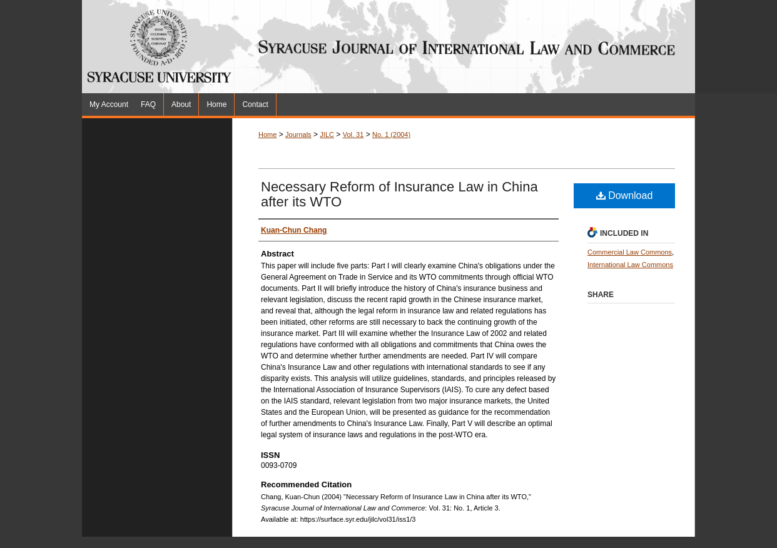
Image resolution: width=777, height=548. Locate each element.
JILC (327, 134)
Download (624, 195)
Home (267, 134)
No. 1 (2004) (391, 134)
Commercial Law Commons (629, 252)
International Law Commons (630, 264)
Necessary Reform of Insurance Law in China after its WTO (399, 194)
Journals (298, 134)
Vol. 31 (353, 134)
